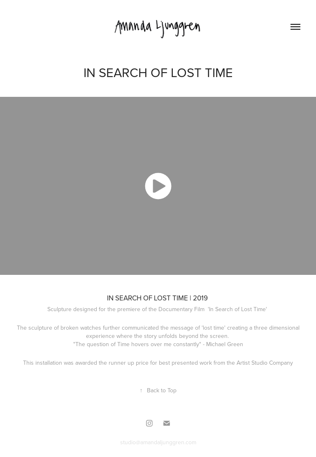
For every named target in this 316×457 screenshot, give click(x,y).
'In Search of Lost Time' (238, 309)
